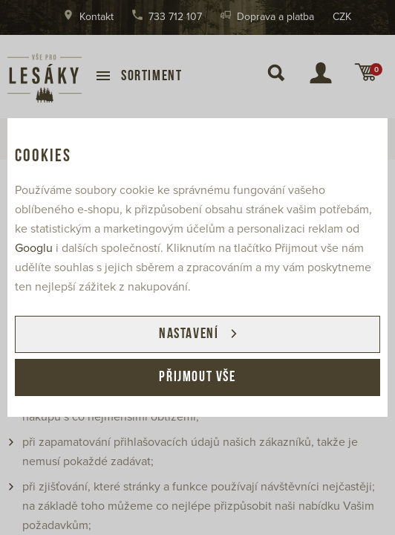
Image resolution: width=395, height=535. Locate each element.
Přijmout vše (197, 377)
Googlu (34, 248)
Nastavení (188, 334)
